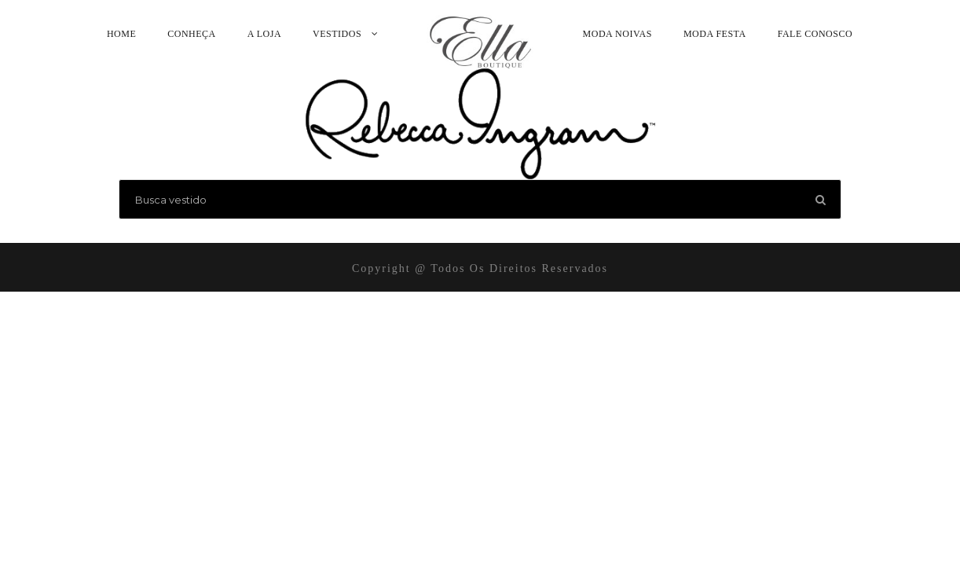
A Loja (264, 33)
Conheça (191, 33)
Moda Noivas (617, 33)
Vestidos (337, 33)
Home (121, 33)
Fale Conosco (815, 33)
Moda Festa (714, 33)
